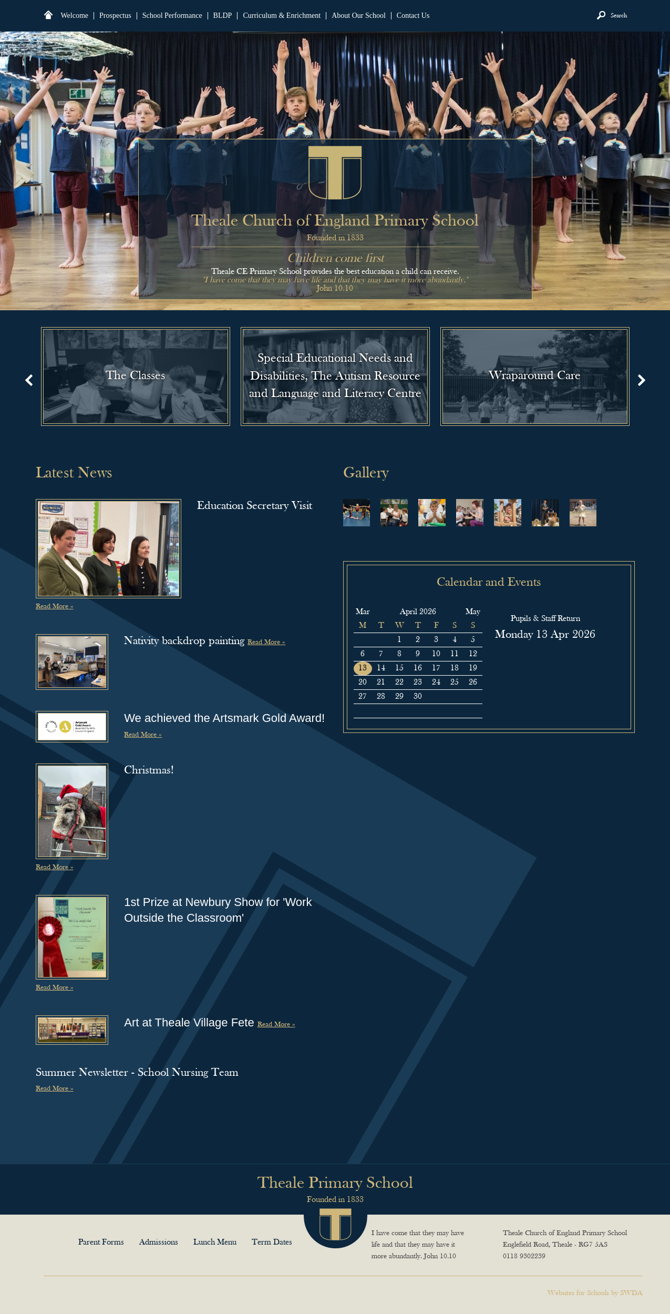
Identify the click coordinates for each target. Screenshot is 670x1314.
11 (454, 654)
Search (619, 16)
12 (473, 654)
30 (362, 640)
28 (381, 696)
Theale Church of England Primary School (335, 173)
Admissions (158, 1242)
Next (641, 380)
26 (473, 682)
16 (418, 668)
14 (381, 668)
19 (473, 668)
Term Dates (272, 1242)
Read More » (55, 606)
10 (436, 654)
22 (399, 682)
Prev (29, 380)
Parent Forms (101, 1242)
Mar (363, 612)
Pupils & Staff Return (545, 619)
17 (436, 668)
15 (399, 668)
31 (381, 640)
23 (418, 682)
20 (362, 682)
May (473, 612)
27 (362, 696)
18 (454, 668)
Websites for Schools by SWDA (595, 1293)
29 (399, 696)
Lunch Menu (214, 1242)
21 (381, 682)
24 (436, 682)
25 (454, 682)
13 (362, 668)
